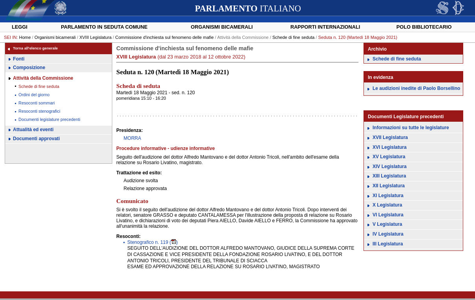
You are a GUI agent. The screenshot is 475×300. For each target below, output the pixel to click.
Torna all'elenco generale (35, 48)
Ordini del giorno (33, 94)
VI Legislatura (388, 215)
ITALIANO (248, 8)
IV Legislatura (388, 234)
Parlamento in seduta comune (104, 27)
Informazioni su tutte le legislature (411, 127)
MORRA (132, 138)
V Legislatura (387, 224)
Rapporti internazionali (325, 27)
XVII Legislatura (390, 137)
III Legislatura (388, 244)
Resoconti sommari (36, 103)
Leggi (19, 27)
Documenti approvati (36, 138)
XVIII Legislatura (95, 37)
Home (25, 37)
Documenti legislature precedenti (49, 119)
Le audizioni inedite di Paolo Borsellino (416, 88)
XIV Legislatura (390, 166)
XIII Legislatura (389, 176)
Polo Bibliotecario (424, 27)
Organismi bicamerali (222, 27)
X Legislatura (387, 205)
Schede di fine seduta (293, 37)
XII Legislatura (389, 185)
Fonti (18, 59)
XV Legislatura (389, 156)
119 (147, 242)
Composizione (29, 67)
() (174, 242)
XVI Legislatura (390, 147)
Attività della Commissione (43, 78)
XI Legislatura (388, 195)
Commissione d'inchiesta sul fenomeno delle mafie (164, 37)
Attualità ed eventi (33, 129)
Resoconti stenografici (39, 111)
